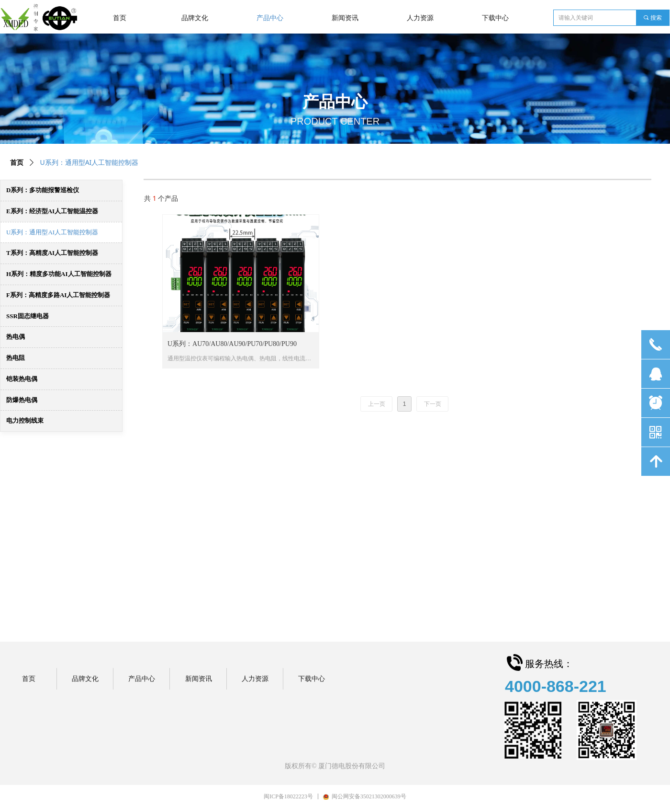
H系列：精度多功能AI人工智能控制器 (59, 273)
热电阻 (15, 357)
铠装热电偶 (21, 378)
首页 (16, 162)
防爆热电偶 (21, 399)
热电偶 (15, 336)
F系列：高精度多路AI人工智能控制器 (58, 295)
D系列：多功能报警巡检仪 (42, 190)
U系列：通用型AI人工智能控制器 (52, 232)
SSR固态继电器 (27, 316)
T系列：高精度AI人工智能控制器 (52, 252)
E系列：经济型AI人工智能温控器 (52, 211)
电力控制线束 (25, 420)
